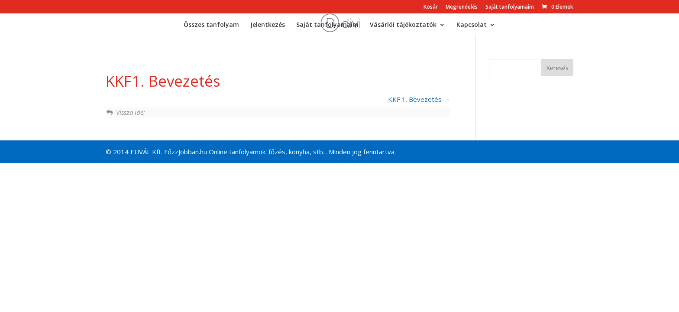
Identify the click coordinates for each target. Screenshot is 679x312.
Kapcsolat (471, 25)
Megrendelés (462, 7)
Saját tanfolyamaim (509, 7)
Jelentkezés (267, 25)
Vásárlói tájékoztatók (403, 25)
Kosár (431, 7)
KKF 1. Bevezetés (419, 99)
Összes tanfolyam (211, 25)
